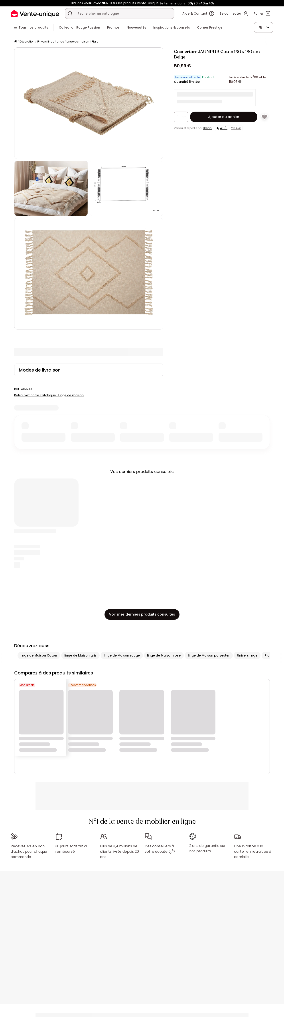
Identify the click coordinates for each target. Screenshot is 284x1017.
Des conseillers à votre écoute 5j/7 (160, 846)
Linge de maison (78, 41)
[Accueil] (15, 41)
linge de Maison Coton (39, 655)
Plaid (95, 41)
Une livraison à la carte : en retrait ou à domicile (252, 849)
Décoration (27, 41)
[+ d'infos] (239, 81)
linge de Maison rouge (122, 655)
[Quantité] (181, 117)
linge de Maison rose (164, 655)
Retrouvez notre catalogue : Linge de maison (49, 395)
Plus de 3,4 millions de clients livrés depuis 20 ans (119, 849)
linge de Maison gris (80, 655)
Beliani (207, 128)
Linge (60, 41)
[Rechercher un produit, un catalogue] (70, 13)
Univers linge (45, 41)
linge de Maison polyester (209, 655)
